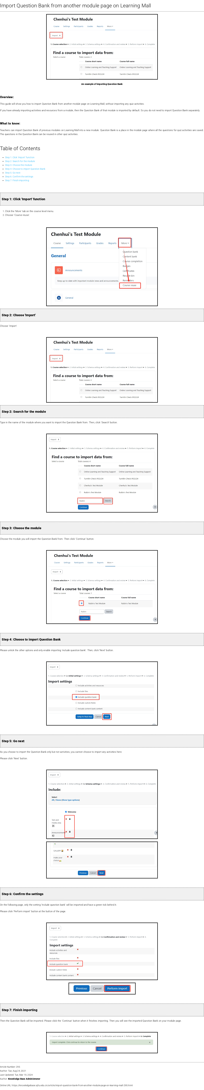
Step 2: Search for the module (20, 161)
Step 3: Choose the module (18, 165)
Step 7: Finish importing (17, 180)
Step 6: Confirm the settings (19, 176)
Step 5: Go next (12, 172)
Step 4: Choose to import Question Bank (25, 169)
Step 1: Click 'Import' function (19, 157)
